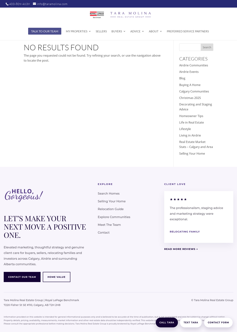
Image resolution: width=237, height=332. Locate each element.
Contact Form (218, 322)
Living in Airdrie (190, 135)
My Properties (76, 31)
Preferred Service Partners (188, 31)
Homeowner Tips (191, 116)
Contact (104, 232)
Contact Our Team (22, 277)
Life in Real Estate (191, 122)
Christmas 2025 (190, 98)
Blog (182, 78)
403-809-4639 (19, 4)
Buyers (116, 31)
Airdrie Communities (193, 65)
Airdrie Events (189, 72)
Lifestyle (185, 129)
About (153, 31)
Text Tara (191, 322)
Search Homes (109, 193)
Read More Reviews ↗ (181, 248)
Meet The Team (109, 225)
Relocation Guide (111, 209)
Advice (135, 31)
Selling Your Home (192, 153)
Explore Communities (114, 217)
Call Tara (166, 322)
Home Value (57, 277)
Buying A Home (190, 85)
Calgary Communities (194, 91)
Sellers (101, 31)
